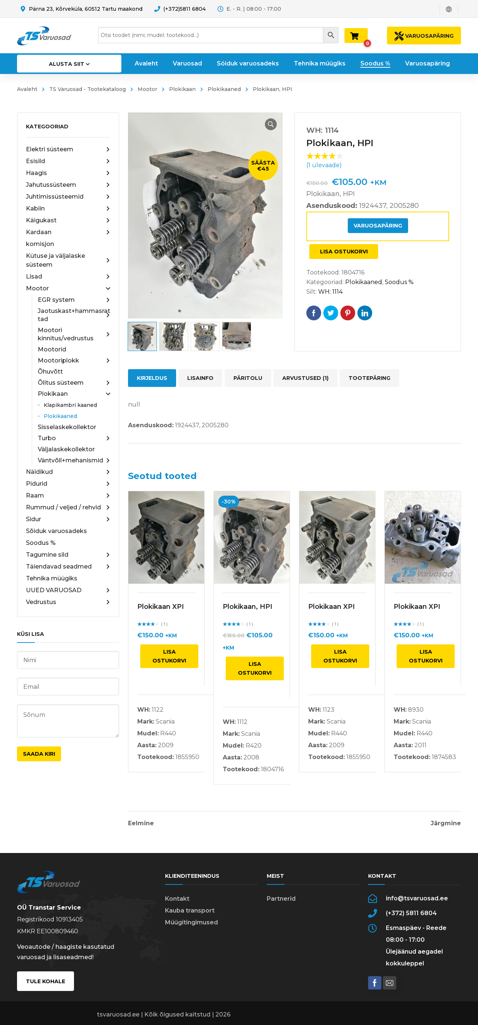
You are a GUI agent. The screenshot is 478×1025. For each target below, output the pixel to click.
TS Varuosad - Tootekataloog (87, 89)
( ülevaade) (324, 165)
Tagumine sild (68, 555)
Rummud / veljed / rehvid (68, 507)
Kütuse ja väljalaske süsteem (68, 260)
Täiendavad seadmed (68, 567)
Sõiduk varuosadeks (56, 531)
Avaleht (27, 89)
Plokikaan (182, 89)
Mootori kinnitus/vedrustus (74, 334)
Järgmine (446, 823)
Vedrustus (68, 602)
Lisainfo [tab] (200, 378)
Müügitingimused (191, 922)
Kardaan (68, 232)
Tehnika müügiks (51, 578)
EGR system (74, 300)
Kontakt (177, 898)
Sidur (68, 519)
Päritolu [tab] (247, 378)
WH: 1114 (330, 291)
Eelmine (141, 823)
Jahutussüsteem (68, 185)
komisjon (40, 243)
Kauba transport (190, 910)
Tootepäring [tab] (369, 378)
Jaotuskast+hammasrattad (74, 315)
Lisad (68, 277)
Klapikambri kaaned (70, 405)
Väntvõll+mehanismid (74, 460)
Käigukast (68, 220)
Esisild (68, 161)
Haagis (68, 173)
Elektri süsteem (68, 149)
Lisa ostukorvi (344, 251)
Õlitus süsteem (74, 383)
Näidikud (68, 472)
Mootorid (52, 349)
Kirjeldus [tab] (152, 378)
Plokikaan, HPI (247, 607)
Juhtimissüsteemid (68, 197)
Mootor (147, 89)
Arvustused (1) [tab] (305, 378)
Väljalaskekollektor (66, 449)
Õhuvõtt (50, 371)
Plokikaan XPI (160, 607)
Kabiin (68, 209)
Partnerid (281, 898)
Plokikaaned (224, 89)
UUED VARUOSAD (68, 590)
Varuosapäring (378, 225)
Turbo (74, 438)
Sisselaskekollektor (67, 427)
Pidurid (68, 484)
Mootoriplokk (74, 361)
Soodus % (40, 542)
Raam (68, 496)
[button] (271, 124)
